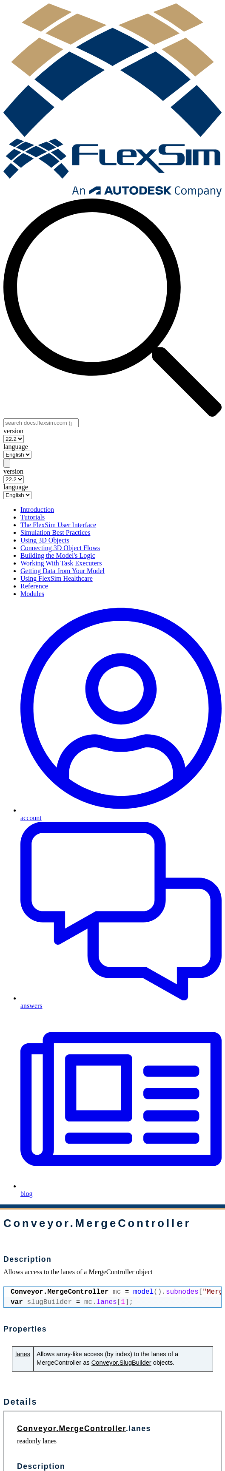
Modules (32, 593)
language (15, 446)
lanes (22, 1354)
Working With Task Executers (61, 563)
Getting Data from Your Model (62, 570)
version (13, 430)
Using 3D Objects (44, 540)
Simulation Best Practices (55, 532)
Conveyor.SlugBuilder (121, 1362)
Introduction (37, 509)
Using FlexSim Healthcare (56, 578)
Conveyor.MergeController (71, 1428)
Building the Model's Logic (57, 555)
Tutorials (32, 517)
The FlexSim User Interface (58, 524)
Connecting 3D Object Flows (60, 547)
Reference (34, 586)
